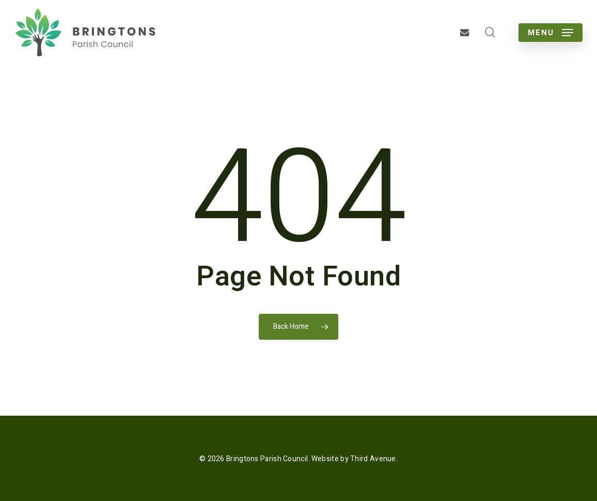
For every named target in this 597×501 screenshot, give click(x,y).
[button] (551, 32)
